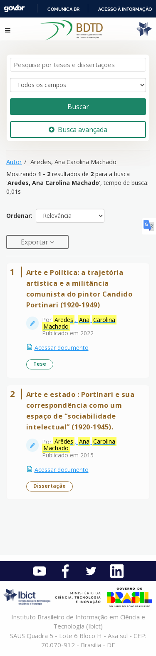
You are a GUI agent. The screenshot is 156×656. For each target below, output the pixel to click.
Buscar (78, 106)
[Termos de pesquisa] (78, 65)
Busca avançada (78, 129)
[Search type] (78, 85)
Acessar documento (62, 348)
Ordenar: (19, 215)
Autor (14, 161)
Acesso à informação (125, 9)
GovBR (14, 8)
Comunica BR (63, 9)
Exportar (35, 242)
